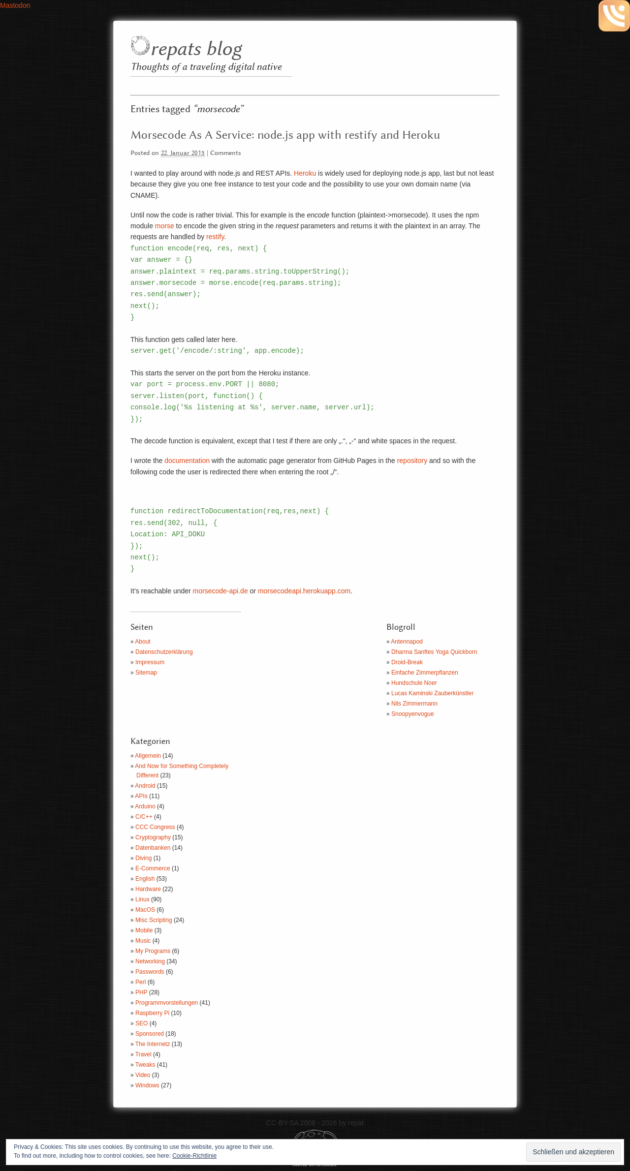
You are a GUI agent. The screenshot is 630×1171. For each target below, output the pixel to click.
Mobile (144, 930)
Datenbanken (152, 847)
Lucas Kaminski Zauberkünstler (432, 693)
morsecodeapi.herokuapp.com (304, 591)
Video (142, 1075)
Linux (142, 899)
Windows (147, 1085)
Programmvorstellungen (166, 1002)
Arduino (145, 806)
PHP (141, 992)
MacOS (145, 909)
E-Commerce (152, 868)
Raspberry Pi (152, 1013)
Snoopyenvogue (412, 713)
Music (143, 940)
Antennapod (407, 641)
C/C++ (144, 816)
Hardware (148, 889)
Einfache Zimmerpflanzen (424, 672)
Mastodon (15, 5)
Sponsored (149, 1033)
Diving (143, 858)
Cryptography (153, 837)
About (142, 641)
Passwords (149, 971)
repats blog (195, 49)
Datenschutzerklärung (164, 651)
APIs (141, 796)
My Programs (152, 951)
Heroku (305, 173)
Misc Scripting (153, 920)
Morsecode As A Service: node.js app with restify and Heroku (285, 135)
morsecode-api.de (220, 591)
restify (215, 237)
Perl (140, 982)
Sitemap (146, 672)
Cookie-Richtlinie (194, 1155)
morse (164, 226)
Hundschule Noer (414, 682)
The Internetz (152, 1044)
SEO (141, 1023)
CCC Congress (155, 827)
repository (412, 460)
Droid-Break (407, 662)
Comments (225, 153)
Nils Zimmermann (414, 703)
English (145, 878)
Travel (143, 1054)
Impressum (149, 662)
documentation (187, 460)
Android (145, 785)
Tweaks (145, 1064)
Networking (150, 961)
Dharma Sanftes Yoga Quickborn (434, 651)
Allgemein (148, 755)
